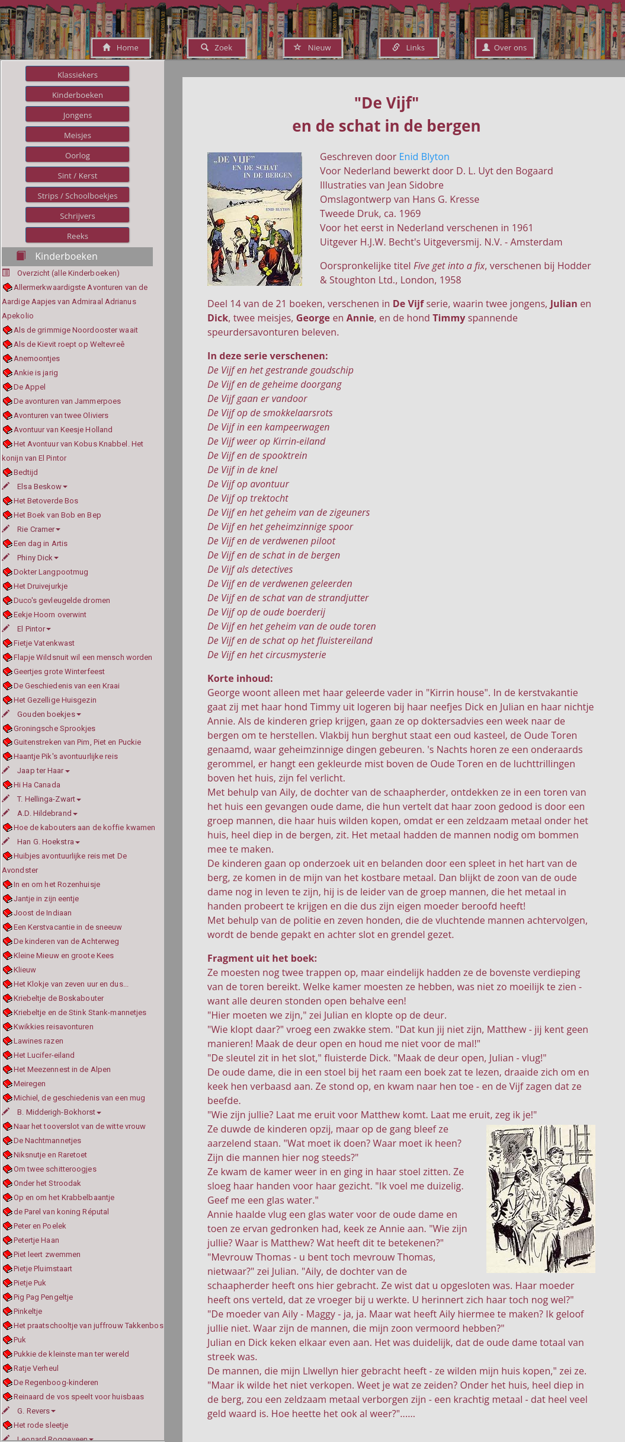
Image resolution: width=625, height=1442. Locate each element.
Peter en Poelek (40, 1225)
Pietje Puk (30, 1282)
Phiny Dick (30, 557)
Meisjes (77, 135)
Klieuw (25, 969)
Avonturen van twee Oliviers (61, 415)
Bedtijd (26, 472)
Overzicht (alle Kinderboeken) (68, 273)
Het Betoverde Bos (46, 500)
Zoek (216, 47)
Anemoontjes (37, 358)
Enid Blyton (424, 156)
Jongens (77, 115)
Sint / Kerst (77, 175)
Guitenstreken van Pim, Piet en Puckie (78, 742)
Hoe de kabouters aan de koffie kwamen (85, 827)
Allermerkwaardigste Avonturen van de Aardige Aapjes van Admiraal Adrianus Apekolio (75, 301)
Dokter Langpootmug (51, 571)
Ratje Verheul (36, 1368)
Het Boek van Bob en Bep (57, 515)
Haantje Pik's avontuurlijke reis (66, 756)
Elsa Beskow (35, 486)
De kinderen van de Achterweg (67, 941)
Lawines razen (38, 1040)
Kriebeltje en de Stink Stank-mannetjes (80, 1012)
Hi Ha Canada (37, 784)
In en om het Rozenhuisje (57, 884)
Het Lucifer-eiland (44, 1055)
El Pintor (26, 628)
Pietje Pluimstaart (43, 1268)
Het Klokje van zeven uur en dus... (71, 984)
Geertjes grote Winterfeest (59, 671)
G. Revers (29, 1410)
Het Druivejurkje (41, 586)
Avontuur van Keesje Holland (63, 429)
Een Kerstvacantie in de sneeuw (68, 927)
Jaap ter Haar (36, 770)
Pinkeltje (28, 1311)
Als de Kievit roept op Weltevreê (69, 344)
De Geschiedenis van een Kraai (67, 685)
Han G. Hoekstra (41, 841)
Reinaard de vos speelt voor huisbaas (79, 1396)
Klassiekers (77, 74)
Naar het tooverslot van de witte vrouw (80, 1126)
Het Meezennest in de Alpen (62, 1069)
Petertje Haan (36, 1240)
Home (120, 47)
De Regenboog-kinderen (56, 1382)
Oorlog (77, 155)
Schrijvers (77, 215)
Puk (20, 1339)
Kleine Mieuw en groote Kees (64, 955)
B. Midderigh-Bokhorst (51, 1112)
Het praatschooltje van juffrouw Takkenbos (89, 1325)
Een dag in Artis (41, 543)
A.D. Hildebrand (40, 813)
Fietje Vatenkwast (44, 643)
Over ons (504, 47)
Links (408, 47)
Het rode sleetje (41, 1425)
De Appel (30, 386)
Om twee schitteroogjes (55, 1169)
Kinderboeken (77, 95)
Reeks (77, 236)
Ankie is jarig (36, 372)
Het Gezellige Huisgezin (55, 700)
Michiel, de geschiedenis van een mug (80, 1097)
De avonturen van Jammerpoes (67, 401)
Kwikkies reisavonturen (54, 1026)
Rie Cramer (31, 529)
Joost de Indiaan (43, 912)
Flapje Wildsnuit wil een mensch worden (83, 657)
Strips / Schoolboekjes (77, 195)
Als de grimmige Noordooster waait (76, 330)
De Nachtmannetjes (48, 1140)
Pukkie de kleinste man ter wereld (71, 1354)
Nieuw (312, 47)
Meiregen (30, 1083)
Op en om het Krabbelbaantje (64, 1197)
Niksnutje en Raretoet (51, 1154)
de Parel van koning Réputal (62, 1211)
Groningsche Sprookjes (55, 728)
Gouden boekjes (41, 714)
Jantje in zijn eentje (46, 898)
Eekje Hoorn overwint (50, 614)
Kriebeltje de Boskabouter (59, 998)
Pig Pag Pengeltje (43, 1297)
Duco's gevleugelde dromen (62, 600)
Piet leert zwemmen (47, 1254)
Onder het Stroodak (48, 1183)
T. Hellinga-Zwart (41, 799)
